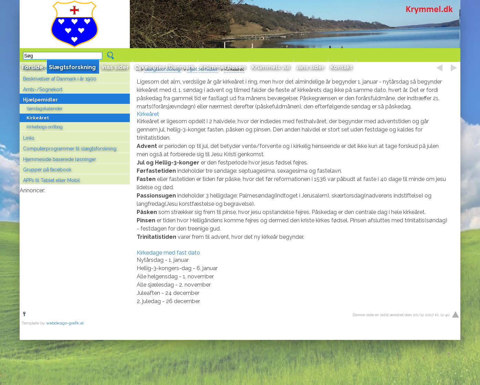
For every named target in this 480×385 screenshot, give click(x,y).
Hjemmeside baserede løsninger (59, 159)
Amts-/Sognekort (42, 89)
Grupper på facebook (47, 169)
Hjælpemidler (40, 100)
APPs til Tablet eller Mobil (51, 180)
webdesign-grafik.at (65, 323)
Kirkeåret (38, 117)
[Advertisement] (75, 239)
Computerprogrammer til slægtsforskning (69, 148)
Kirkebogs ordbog (45, 126)
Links (28, 138)
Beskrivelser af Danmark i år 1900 (59, 79)
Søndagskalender (45, 108)
